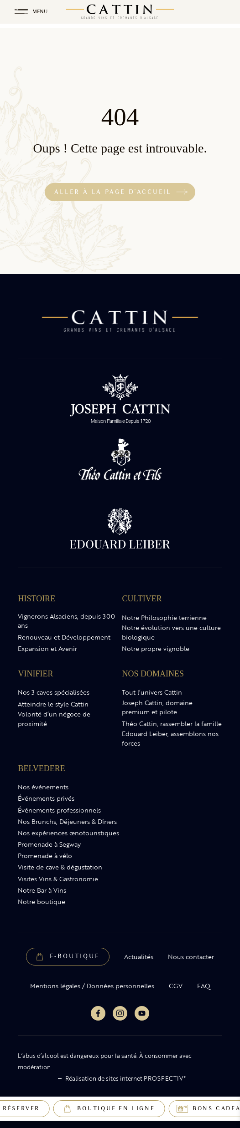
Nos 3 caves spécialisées (53, 692)
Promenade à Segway (49, 844)
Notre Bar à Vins (42, 890)
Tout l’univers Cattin (152, 692)
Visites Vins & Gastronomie (58, 879)
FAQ (203, 986)
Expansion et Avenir (47, 648)
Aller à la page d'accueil (113, 192)
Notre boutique (41, 901)
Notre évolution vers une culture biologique (171, 632)
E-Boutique (75, 956)
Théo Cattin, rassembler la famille (172, 723)
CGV (176, 986)
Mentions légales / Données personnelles (92, 986)
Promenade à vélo (45, 855)
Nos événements (43, 787)
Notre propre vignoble (155, 648)
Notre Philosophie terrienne (164, 617)
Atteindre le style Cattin (53, 704)
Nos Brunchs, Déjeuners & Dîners (67, 821)
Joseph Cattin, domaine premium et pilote (157, 707)
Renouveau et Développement (64, 637)
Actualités (138, 956)
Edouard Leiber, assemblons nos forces (170, 738)
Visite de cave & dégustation (60, 867)
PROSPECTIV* (165, 1078)
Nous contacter (191, 956)
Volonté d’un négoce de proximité (54, 719)
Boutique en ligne (116, 1108)
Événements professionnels (59, 810)
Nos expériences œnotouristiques (68, 833)
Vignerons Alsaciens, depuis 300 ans (66, 621)
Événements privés (46, 798)
